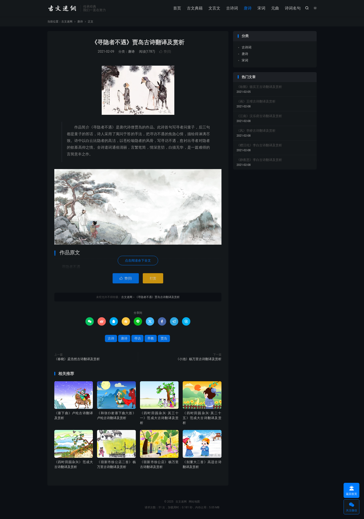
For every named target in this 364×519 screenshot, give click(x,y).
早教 (150, 338)
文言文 (214, 8)
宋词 (261, 8)
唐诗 (248, 8)
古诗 (111, 338)
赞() (165, 52)
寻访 (137, 338)
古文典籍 (195, 8)
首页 (177, 8)
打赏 (153, 278)
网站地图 (194, 501)
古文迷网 (62, 8)
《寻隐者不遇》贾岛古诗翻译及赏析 (137, 42)
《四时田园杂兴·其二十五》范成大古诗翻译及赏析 (202, 418)
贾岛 (164, 338)
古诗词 (232, 8)
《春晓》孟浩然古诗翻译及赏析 (77, 359)
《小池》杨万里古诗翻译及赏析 (198, 359)
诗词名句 (293, 8)
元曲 (275, 8)
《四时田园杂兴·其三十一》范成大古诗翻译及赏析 (159, 418)
